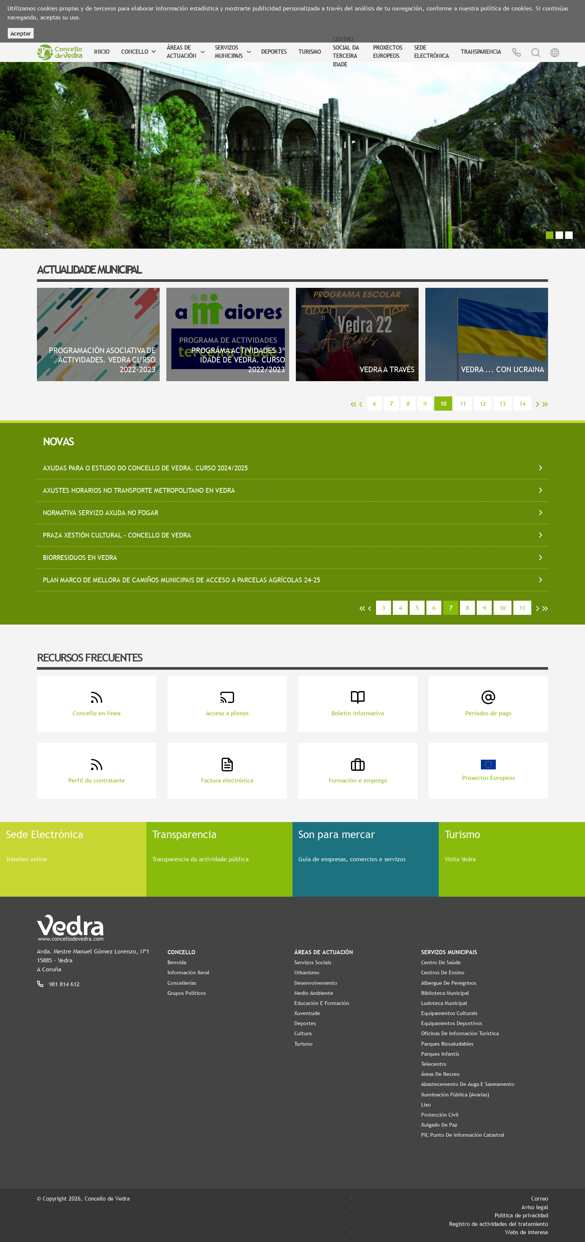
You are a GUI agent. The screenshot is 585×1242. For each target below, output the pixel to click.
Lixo (426, 1104)
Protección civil (440, 1114)
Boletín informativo (358, 703)
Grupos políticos (187, 993)
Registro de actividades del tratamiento (498, 1223)
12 (483, 403)
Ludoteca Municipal (444, 1003)
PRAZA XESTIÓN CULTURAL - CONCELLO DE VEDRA (117, 535)
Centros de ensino (442, 972)
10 (503, 608)
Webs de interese (526, 1232)
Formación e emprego (358, 770)
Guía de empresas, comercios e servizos (352, 859)
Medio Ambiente (313, 993)
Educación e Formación (321, 1003)
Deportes (274, 51)
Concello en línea (97, 703)
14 (522, 403)
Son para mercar (336, 834)
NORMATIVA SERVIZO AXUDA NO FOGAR (100, 512)
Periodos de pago (488, 703)
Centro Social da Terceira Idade (346, 51)
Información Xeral (188, 972)
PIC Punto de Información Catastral (462, 1135)
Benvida (177, 962)
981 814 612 (64, 984)
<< (353, 404)
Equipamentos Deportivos (451, 1023)
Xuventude (307, 1013)
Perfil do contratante (96, 770)
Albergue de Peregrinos (448, 983)
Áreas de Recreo (440, 1074)
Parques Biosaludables (447, 1043)
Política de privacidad (521, 1215)
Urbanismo (306, 972)
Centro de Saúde (441, 962)
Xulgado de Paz (439, 1124)
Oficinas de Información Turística (460, 1033)
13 (503, 403)
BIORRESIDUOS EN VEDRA (80, 557)
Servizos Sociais (312, 962)
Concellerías (182, 983)
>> (545, 404)
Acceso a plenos (227, 703)
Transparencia (481, 51)
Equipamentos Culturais (449, 1013)
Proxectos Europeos (387, 52)
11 (463, 403)
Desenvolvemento (315, 983)
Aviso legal (535, 1207)
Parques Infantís (440, 1053)
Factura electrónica (227, 770)
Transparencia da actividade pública (200, 859)
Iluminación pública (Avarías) (455, 1094)
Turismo (309, 51)
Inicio (101, 51)
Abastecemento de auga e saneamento (467, 1084)
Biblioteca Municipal (445, 993)
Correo (539, 1198)
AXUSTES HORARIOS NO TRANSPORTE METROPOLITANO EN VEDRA (139, 490)
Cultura (303, 1033)
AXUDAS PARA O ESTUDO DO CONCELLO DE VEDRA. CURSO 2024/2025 (145, 468)
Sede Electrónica (431, 52)
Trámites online (26, 859)
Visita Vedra (460, 859)
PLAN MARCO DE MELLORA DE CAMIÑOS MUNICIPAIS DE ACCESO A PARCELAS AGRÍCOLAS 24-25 (181, 580)
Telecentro (434, 1064)
